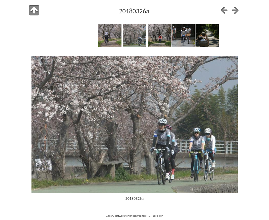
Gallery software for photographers (126, 215)
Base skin (157, 215)
